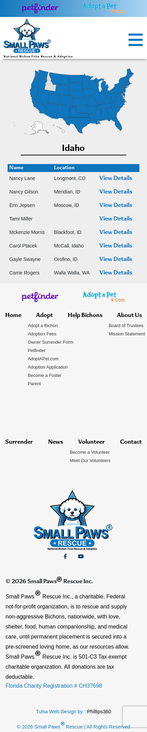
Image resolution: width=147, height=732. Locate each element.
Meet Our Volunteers (90, 460)
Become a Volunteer (90, 452)
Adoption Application (48, 367)
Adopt (44, 315)
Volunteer (91, 442)
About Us (129, 315)
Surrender (19, 442)
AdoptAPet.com (43, 358)
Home (13, 315)
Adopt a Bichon (43, 325)
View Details (115, 178)
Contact (131, 442)
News (55, 442)
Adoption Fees (42, 333)
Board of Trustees (126, 325)
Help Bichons (85, 315)
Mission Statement (127, 333)
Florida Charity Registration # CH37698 (54, 686)
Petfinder (36, 350)
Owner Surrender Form (50, 342)
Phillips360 (99, 711)
